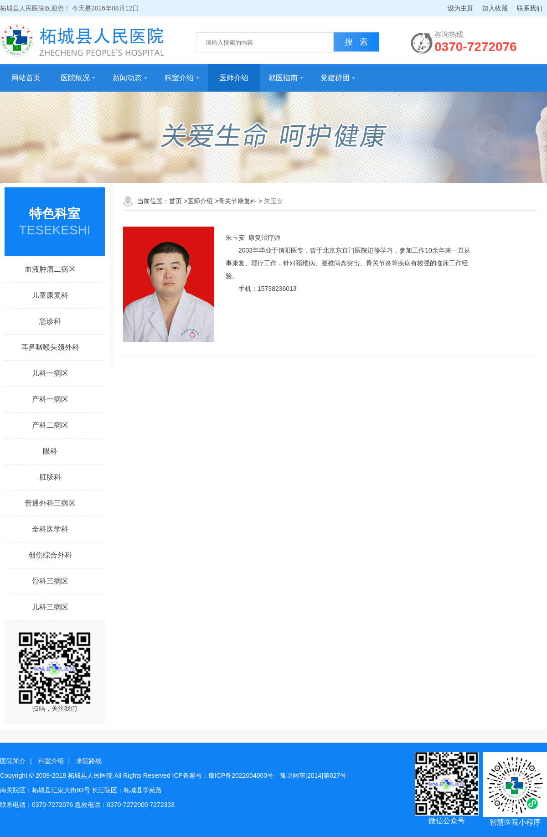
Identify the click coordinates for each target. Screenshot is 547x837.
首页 (175, 201)
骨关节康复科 (237, 201)
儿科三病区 (50, 607)
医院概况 (78, 78)
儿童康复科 (50, 295)
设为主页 (460, 8)
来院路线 (89, 761)
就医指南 (285, 78)
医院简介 (13, 761)
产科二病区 (50, 425)
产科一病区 (50, 399)
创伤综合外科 (50, 555)
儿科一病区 (50, 373)
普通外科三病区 (50, 503)
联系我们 (529, 8)
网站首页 (26, 78)
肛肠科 (50, 477)
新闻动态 (130, 78)
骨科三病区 (50, 581)
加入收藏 (495, 8)
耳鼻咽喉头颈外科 (50, 347)
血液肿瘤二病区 (50, 269)
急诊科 (50, 321)
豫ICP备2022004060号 (241, 775)
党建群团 (337, 78)
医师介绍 (233, 78)
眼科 (50, 451)
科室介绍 (182, 78)
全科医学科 (50, 529)
